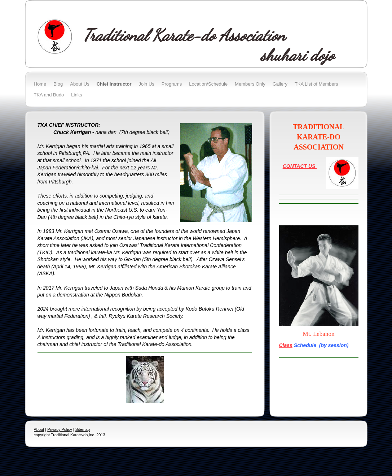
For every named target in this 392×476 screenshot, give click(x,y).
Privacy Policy (59, 429)
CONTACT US (300, 166)
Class (285, 345)
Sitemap (82, 429)
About (39, 429)
